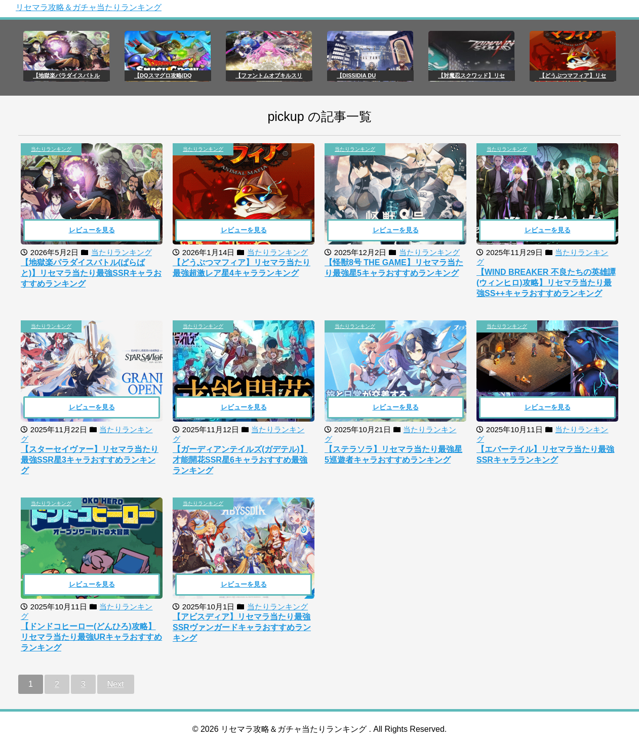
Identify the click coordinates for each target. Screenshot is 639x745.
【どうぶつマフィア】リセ (572, 75)
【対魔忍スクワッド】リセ (471, 75)
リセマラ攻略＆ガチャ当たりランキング (89, 7)
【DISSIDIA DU (356, 75)
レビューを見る (92, 230)
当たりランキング (51, 149)
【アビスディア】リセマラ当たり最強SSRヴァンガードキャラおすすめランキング (242, 627)
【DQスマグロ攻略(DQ (163, 75)
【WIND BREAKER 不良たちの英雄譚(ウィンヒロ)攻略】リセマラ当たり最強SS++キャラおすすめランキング (546, 283)
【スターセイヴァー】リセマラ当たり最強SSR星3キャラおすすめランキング (89, 460)
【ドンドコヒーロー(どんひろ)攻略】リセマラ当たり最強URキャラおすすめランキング (91, 637)
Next (115, 684)
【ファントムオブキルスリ (268, 75)
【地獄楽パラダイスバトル (66, 75)
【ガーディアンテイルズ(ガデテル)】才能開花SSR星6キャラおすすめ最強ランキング (240, 460)
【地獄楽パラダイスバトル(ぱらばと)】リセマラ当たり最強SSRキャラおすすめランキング (91, 273)
